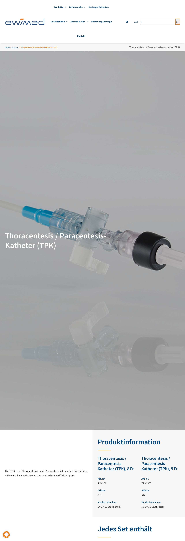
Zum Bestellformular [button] (140, 409)
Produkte (60, 7)
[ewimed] (25, 21)
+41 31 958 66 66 (78, 458)
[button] (6, 534)
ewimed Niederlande (112, 468)
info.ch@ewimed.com (73, 465)
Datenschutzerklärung (71, 499)
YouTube (146, 444)
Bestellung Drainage (101, 21)
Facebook (146, 437)
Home (7, 47)
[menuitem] (127, 22)
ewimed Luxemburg (112, 474)
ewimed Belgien (110, 461)
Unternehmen (59, 21)
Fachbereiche (77, 7)
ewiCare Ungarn (110, 481)
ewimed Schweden (111, 442)
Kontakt (81, 36)
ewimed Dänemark (111, 449)
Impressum (114, 499)
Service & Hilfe (79, 21)
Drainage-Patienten (99, 7)
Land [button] (136, 22)
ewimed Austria (110, 436)
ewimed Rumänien (111, 487)
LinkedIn (146, 430)
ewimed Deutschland (112, 429)
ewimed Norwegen (111, 455)
